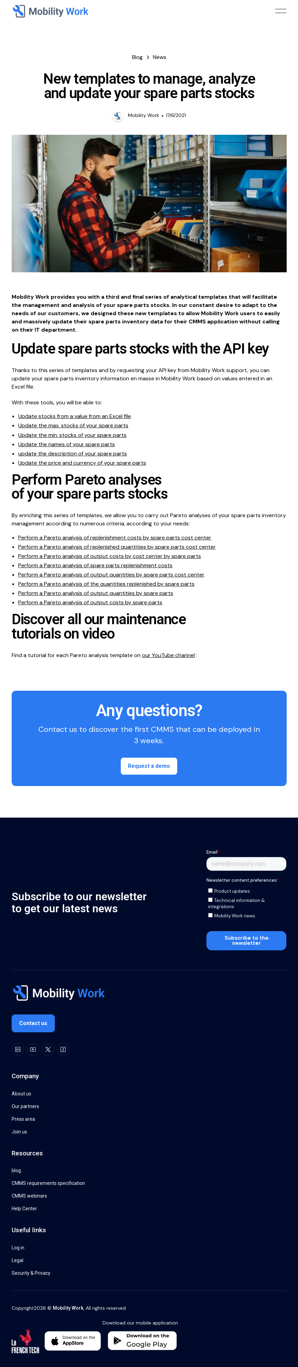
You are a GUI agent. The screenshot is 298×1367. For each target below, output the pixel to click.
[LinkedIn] (18, 1049)
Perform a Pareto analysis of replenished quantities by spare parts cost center (117, 546)
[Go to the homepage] (58, 993)
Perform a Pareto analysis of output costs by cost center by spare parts (109, 556)
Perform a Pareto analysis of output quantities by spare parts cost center (111, 574)
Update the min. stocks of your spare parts (72, 434)
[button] (280, 11)
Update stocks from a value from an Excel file (74, 416)
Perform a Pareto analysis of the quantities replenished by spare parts (106, 583)
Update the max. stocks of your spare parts (73, 425)
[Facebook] (63, 1049)
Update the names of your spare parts (66, 444)
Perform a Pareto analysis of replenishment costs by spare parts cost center (114, 537)
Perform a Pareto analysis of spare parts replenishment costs (95, 565)
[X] (48, 1049)
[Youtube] (33, 1049)
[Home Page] (50, 11)
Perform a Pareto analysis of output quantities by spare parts (95, 593)
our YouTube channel (168, 654)
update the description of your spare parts (72, 453)
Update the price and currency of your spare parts (82, 462)
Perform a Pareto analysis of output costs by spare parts (90, 602)
